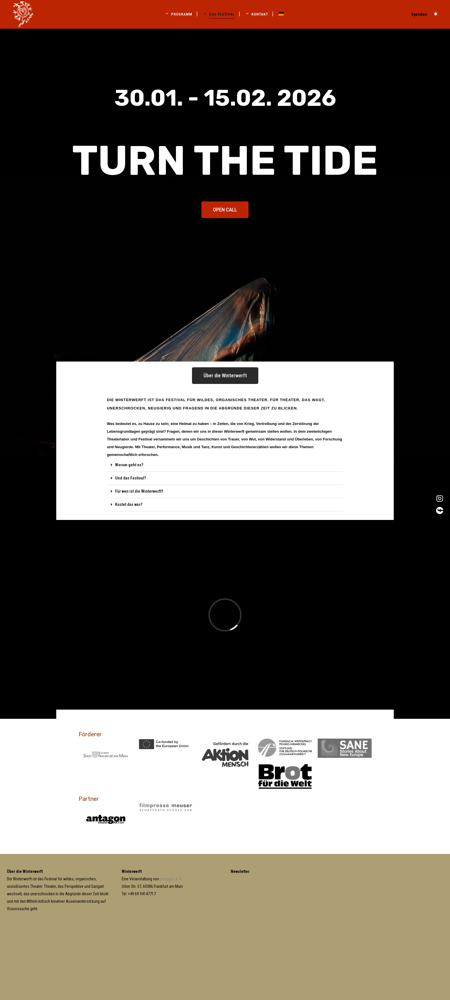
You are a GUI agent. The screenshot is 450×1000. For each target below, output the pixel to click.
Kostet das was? (128, 504)
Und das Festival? (130, 478)
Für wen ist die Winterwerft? (139, 491)
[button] (225, 465)
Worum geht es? (129, 465)
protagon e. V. (171, 879)
